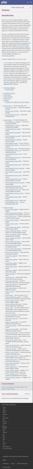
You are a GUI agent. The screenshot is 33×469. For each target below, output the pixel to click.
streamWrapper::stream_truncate (14, 193)
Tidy (4, 430)
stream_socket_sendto (11, 356)
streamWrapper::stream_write (13, 197)
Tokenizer (5, 432)
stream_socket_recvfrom (12, 352)
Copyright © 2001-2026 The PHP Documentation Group (15, 458)
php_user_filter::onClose (11, 111)
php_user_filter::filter (11, 107)
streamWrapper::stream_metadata (14, 168)
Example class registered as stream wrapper (17, 102)
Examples (6, 100)
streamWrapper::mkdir (11, 143)
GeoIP (4, 407)
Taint (4, 444)
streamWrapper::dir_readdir (12, 136)
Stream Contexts (8, 96)
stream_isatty (9, 295)
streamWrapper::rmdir (11, 148)
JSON (4, 412)
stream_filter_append (11, 256)
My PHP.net (6, 463)
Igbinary (5, 411)
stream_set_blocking (11, 315)
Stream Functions (8, 207)
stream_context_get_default (13, 227)
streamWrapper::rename (12, 145)
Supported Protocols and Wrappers (18, 43)
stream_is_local (9, 291)
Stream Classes (9, 89)
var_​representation (7, 448)
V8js (4, 437)
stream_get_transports (11, 284)
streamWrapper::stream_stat (13, 186)
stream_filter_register (11, 263)
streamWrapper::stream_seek (13, 179)
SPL (3, 425)
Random (5, 421)
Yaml (4, 439)
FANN (4, 409)
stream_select (9, 307)
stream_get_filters (10, 273)
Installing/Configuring (9, 88)
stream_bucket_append (11, 209)
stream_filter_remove (11, 266)
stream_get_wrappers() (8, 55)
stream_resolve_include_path (13, 304)
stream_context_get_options (13, 231)
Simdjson (5, 414)
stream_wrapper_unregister (12, 377)
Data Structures (6, 446)
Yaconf (4, 443)
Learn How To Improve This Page (10, 387)
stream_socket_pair (10, 349)
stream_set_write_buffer (12, 329)
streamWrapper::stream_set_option (14, 182)
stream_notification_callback (13, 297)
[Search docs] (27, 2)
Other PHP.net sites (22, 463)
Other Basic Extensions (9, 404)
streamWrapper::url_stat (12, 202)
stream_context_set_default (13, 238)
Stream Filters (7, 95)
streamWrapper (8, 120)
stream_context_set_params (13, 248)
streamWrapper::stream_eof (13, 157)
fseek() (3, 30)
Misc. (4, 419)
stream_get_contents (11, 270)
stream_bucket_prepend (12, 220)
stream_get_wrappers (11, 288)
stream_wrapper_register (12, 370)
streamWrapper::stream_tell (13, 189)
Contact (13, 463)
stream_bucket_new (10, 216)
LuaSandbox (6, 418)
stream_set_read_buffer (11, 322)
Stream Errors (7, 98)
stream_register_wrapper (12, 300)
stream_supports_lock (11, 366)
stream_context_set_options (13, 245)
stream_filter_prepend (11, 259)
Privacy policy (6, 467)
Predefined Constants (9, 93)
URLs (4, 436)
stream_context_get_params (13, 234)
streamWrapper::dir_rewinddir (13, 139)
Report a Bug (10, 389)
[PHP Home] (4, 2)
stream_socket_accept (11, 332)
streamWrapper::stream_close (13, 154)
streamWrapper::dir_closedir (13, 129)
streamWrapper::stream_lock (13, 164)
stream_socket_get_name (12, 345)
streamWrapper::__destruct (12, 125)
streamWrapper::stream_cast (13, 150)
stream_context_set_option (12, 241)
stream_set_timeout (10, 325)
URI (3, 434)
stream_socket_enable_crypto (13, 340)
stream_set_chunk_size (11, 318)
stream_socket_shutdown (12, 363)
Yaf (3, 441)
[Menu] (30, 2)
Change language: (16, 7)
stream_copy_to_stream (11, 252)
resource (17, 25)
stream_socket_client (11, 336)
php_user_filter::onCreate (12, 114)
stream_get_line (9, 277)
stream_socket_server (11, 359)
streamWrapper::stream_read (13, 175)
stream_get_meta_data (11, 281)
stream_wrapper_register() (22, 46)
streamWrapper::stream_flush (13, 161)
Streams (5, 427)
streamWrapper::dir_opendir (13, 132)
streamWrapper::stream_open (13, 172)
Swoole (4, 428)
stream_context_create (11, 223)
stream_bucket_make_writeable (14, 213)
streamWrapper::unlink (11, 200)
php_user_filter (8, 105)
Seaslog (4, 423)
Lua (3, 416)
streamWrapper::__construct (13, 122)
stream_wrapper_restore (12, 374)
